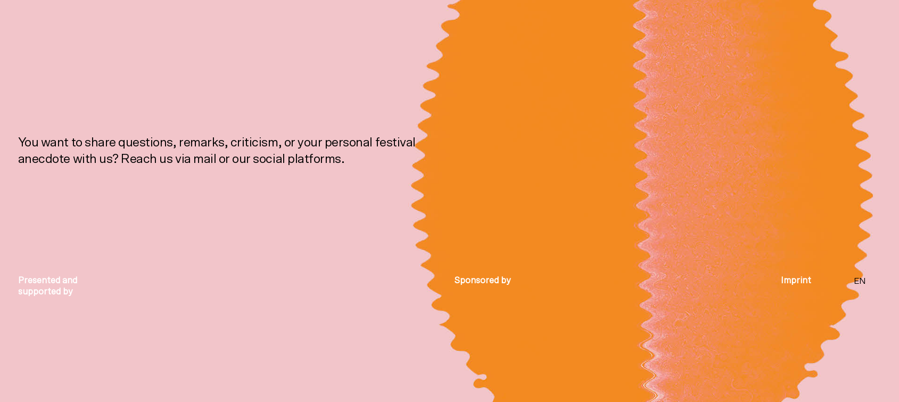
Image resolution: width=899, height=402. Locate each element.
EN (860, 281)
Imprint (796, 280)
